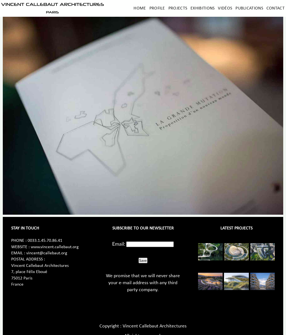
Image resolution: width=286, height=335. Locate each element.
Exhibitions (202, 8)
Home (140, 8)
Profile (157, 8)
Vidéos (225, 8)
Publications (249, 8)
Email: (118, 244)
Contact (275, 8)
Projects (177, 8)
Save (143, 260)
